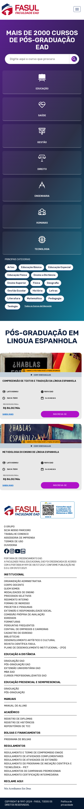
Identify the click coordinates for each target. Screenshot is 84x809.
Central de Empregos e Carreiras (26, 629)
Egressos (10, 618)
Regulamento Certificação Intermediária (31, 774)
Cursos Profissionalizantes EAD (25, 675)
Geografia (53, 282)
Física (36, 282)
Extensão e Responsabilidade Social (28, 610)
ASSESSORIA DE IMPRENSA (19, 537)
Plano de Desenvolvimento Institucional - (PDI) (35, 647)
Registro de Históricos (19, 722)
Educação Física (17, 275)
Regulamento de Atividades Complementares (33, 756)
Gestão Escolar (16, 290)
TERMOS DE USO (13, 541)
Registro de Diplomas (18, 718)
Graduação (11, 688)
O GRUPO (9, 526)
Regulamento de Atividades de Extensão (30, 759)
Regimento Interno (16, 599)
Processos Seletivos (17, 595)
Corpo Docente (14, 584)
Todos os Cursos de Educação (38, 306)
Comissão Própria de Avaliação (24, 614)
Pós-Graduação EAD (17, 664)
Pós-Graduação (14, 692)
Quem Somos (12, 588)
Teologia (12, 306)
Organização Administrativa (22, 581)
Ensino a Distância (44, 275)
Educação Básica (31, 267)
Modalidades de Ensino (19, 592)
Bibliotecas (11, 636)
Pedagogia (54, 298)
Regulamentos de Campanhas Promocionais (32, 771)
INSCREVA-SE (60, 414)
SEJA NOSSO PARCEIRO (17, 530)
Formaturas (12, 621)
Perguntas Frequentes (19, 625)
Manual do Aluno (15, 705)
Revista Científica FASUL (20, 643)
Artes (10, 267)
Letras (53, 290)
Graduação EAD (14, 660)
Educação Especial (59, 267)
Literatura (13, 298)
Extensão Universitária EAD (22, 668)
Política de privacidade (67, 803)
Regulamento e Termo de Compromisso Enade (33, 752)
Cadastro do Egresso (18, 632)
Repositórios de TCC (17, 726)
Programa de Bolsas (17, 739)
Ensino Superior (16, 282)
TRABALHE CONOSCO (16, 534)
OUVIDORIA (10, 545)
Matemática (34, 298)
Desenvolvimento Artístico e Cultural (29, 640)
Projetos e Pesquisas (18, 607)
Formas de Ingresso (17, 603)
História (37, 290)
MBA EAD (9, 671)
